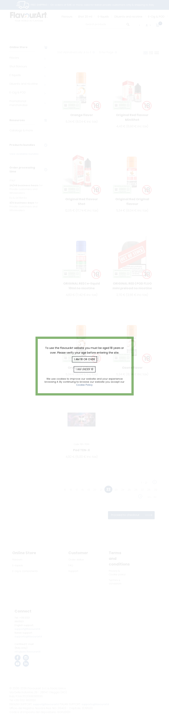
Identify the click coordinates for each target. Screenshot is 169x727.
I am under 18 (84, 369)
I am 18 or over (84, 359)
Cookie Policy (84, 385)
